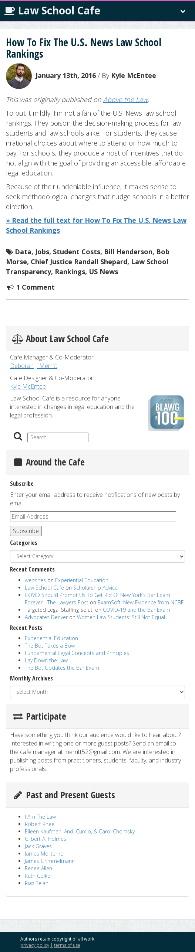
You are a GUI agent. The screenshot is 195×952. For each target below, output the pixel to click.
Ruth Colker (38, 875)
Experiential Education (81, 580)
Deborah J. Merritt (33, 366)
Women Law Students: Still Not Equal (121, 617)
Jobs (42, 251)
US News (103, 271)
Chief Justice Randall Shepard (79, 261)
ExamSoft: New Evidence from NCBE (141, 602)
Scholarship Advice (95, 587)
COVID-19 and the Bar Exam (136, 609)
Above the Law (125, 99)
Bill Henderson (128, 251)
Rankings (70, 271)
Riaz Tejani (37, 883)
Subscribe (26, 531)
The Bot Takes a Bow (50, 645)
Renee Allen (38, 868)
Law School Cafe (52, 10)
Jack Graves (38, 846)
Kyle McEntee (133, 75)
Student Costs (76, 251)
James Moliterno (44, 853)
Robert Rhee (39, 824)
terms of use (67, 945)
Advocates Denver (46, 617)
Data (23, 251)
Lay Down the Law (46, 660)
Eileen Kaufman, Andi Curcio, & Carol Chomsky (80, 831)
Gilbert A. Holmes (45, 838)
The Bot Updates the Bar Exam (62, 667)
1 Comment (35, 287)
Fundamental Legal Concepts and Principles (77, 652)
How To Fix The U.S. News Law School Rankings (83, 48)
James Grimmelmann (50, 860)
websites (35, 580)
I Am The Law (40, 816)
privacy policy (34, 945)
